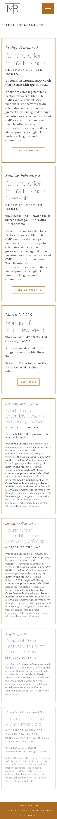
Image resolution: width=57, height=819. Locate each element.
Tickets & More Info (28, 151)
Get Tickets (28, 383)
